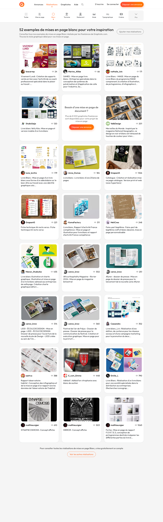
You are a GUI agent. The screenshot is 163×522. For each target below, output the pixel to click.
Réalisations (51, 4)
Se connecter (113, 4)
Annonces (38, 4)
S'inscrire (99, 4)
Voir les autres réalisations (81, 454)
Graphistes (66, 4)
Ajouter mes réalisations (130, 31)
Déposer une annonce (132, 4)
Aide (76, 4)
